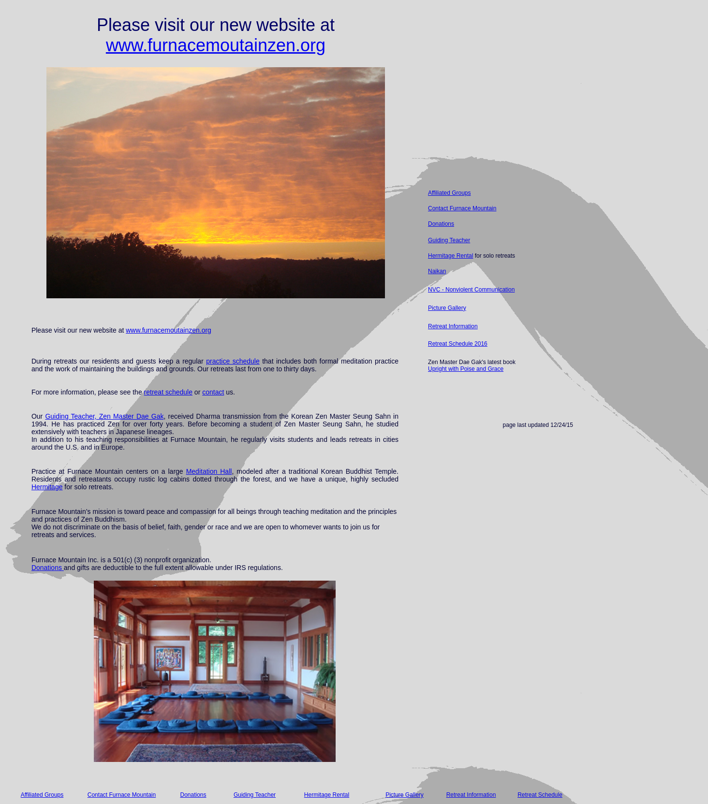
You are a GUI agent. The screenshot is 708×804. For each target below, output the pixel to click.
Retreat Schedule (539, 794)
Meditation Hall (209, 471)
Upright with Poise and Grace (465, 368)
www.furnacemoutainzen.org (215, 45)
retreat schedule (168, 392)
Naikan (437, 271)
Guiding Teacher (449, 240)
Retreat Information (453, 326)
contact (213, 392)
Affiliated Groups (449, 193)
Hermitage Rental (450, 255)
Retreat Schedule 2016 (457, 343)
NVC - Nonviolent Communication (471, 289)
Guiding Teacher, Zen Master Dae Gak (104, 416)
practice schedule (233, 361)
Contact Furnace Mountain (462, 208)
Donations (47, 567)
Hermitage (47, 487)
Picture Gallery (447, 308)
